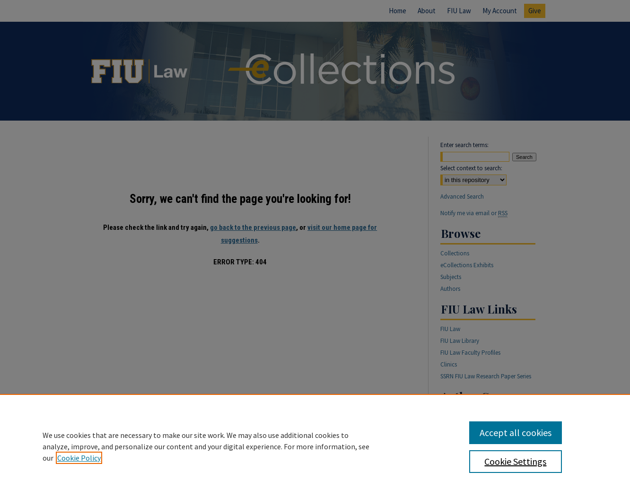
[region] (315, 446)
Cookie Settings (515, 461)
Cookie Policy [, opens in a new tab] (79, 458)
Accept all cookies (515, 432)
